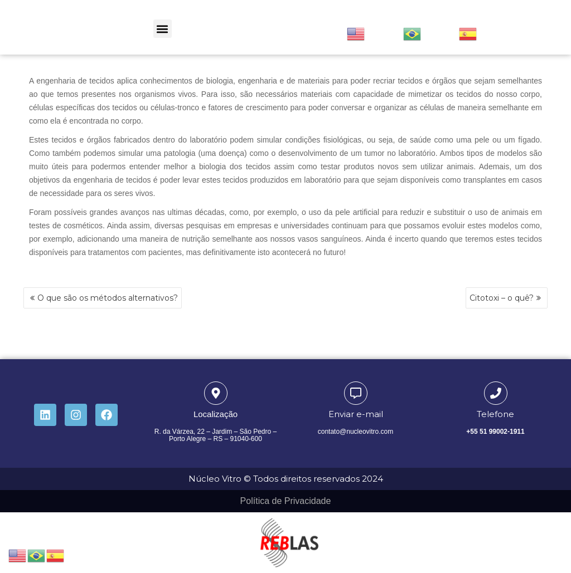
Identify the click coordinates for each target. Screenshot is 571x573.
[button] (162, 28)
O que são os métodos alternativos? (107, 298)
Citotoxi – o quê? (502, 298)
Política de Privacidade (285, 501)
